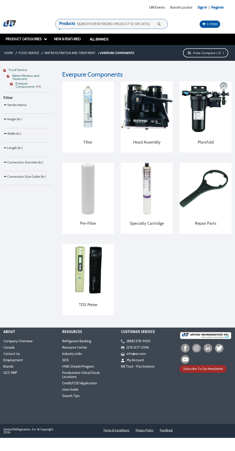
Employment (13, 360)
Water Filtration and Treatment (70, 53)
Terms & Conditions (116, 430)
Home (9, 53)
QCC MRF (10, 373)
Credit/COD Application (79, 383)
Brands (8, 366)
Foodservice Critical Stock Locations (81, 375)
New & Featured (67, 39)
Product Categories (26, 39)
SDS (65, 360)
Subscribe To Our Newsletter (203, 369)
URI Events (157, 7)
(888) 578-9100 (135, 341)
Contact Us (11, 354)
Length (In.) (13, 222)
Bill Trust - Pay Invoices (138, 366)
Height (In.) (12, 174)
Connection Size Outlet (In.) (24, 270)
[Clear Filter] (27, 70)
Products (67, 23)
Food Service (29, 53)
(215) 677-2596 (135, 347)
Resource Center (74, 347)
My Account (132, 360)
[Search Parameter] (27, 160)
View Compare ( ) (206, 53)
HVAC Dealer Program (78, 366)
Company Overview (18, 341)
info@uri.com (133, 354)
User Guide (70, 389)
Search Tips (71, 396)
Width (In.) (12, 198)
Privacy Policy (145, 430)
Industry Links (72, 354)
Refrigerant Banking (76, 341)
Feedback (166, 430)
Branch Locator (181, 7)
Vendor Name (14, 150)
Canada (9, 347)
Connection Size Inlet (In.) (23, 246)
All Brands (99, 39)
